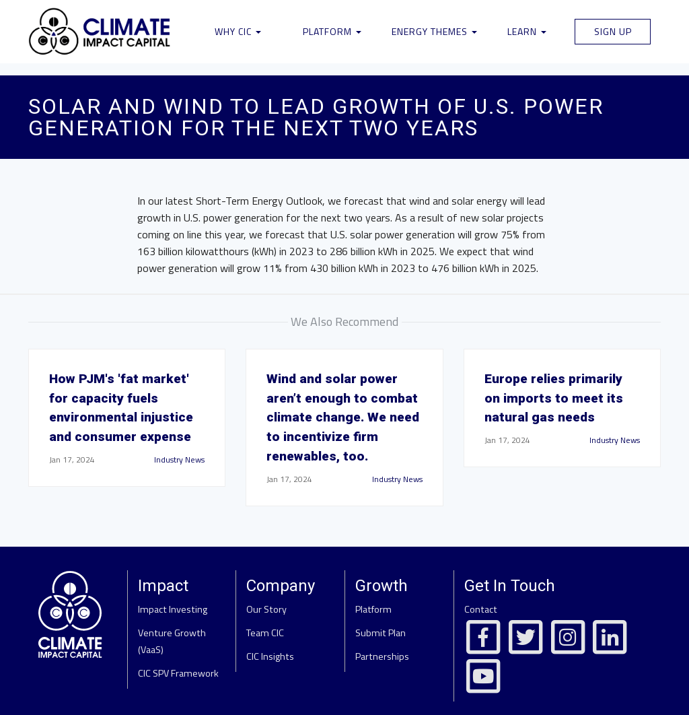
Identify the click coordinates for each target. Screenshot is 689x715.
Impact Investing (172, 609)
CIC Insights (270, 656)
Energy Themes (434, 31)
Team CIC (265, 632)
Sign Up (613, 31)
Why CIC (238, 31)
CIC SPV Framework (178, 673)
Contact (480, 609)
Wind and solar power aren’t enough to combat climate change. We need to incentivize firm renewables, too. (342, 417)
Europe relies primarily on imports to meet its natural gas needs (553, 398)
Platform (332, 31)
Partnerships (382, 656)
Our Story (266, 609)
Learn (526, 31)
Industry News (179, 459)
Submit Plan (380, 632)
